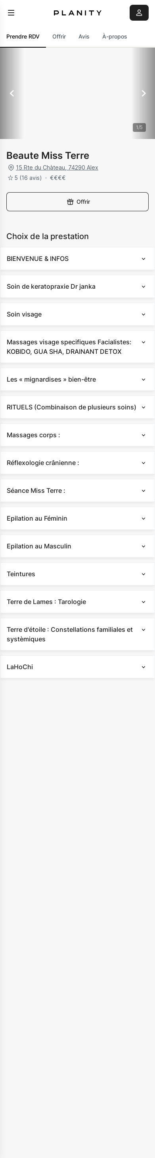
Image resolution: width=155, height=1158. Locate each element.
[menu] (11, 12)
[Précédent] (12, 93)
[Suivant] (143, 93)
